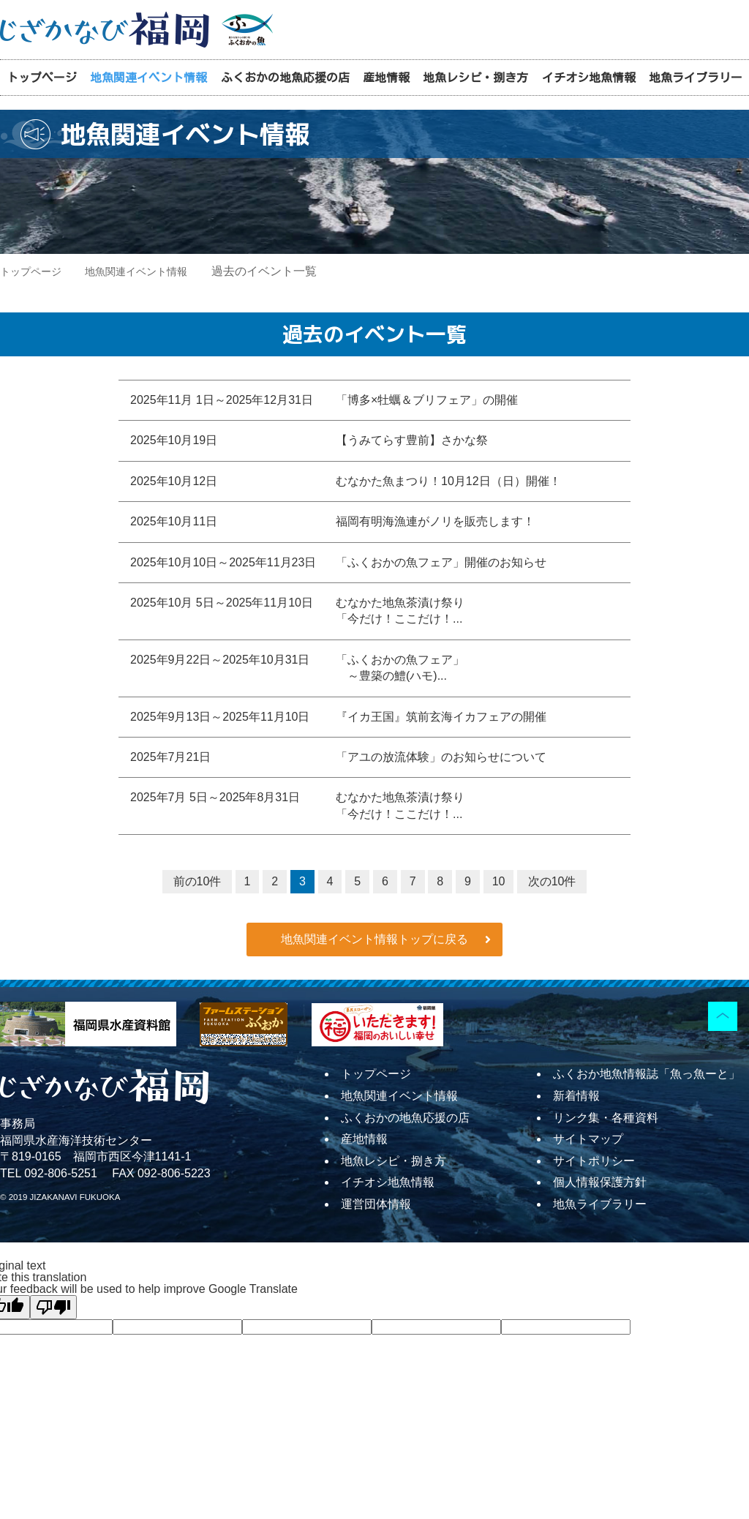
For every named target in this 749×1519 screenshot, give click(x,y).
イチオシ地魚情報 (589, 77)
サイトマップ (588, 1139)
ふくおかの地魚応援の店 (285, 77)
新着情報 (576, 1095)
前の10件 (197, 881)
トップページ (42, 77)
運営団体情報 (376, 1204)
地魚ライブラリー (695, 77)
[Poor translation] (53, 1307)
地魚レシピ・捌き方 (475, 77)
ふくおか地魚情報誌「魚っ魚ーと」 (646, 1074)
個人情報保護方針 (600, 1182)
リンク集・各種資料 (605, 1117)
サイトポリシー (594, 1161)
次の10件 (552, 881)
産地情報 (386, 77)
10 (498, 881)
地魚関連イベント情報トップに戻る (374, 939)
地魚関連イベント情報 (148, 77)
